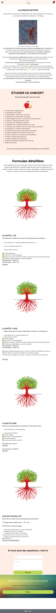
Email (16, 557)
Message (17, 562)
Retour (28, 592)
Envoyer (28, 573)
